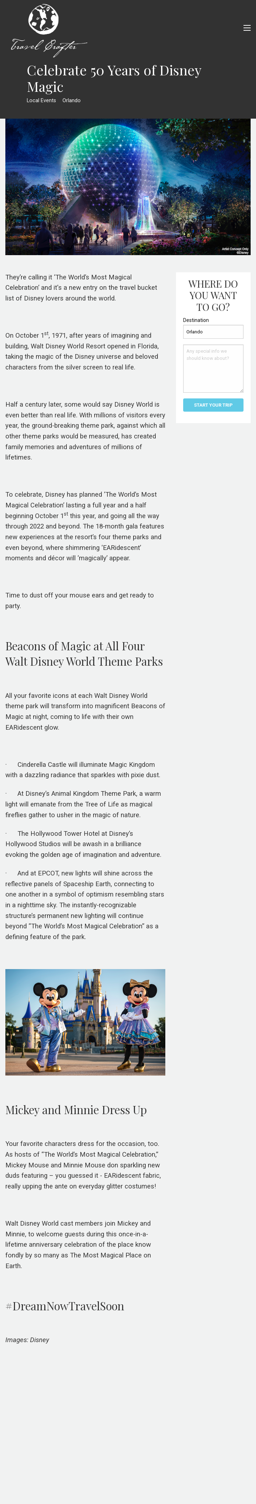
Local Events (41, 101)
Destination (196, 320)
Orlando (71, 101)
